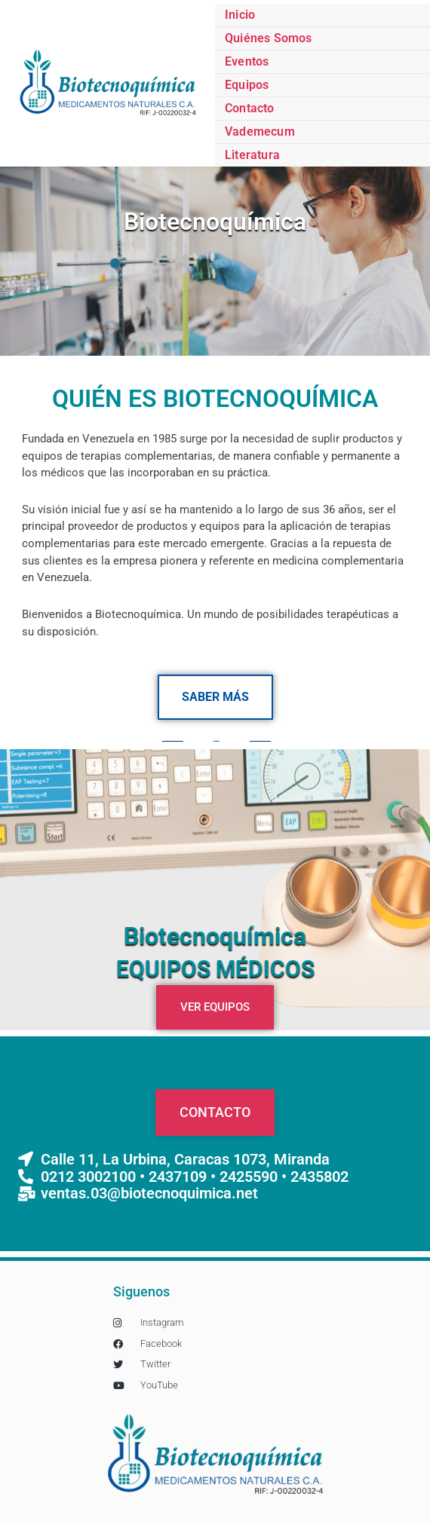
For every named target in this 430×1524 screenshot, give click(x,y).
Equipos (247, 85)
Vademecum (260, 131)
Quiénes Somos (268, 38)
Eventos (247, 61)
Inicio (240, 15)
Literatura (252, 155)
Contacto (250, 108)
